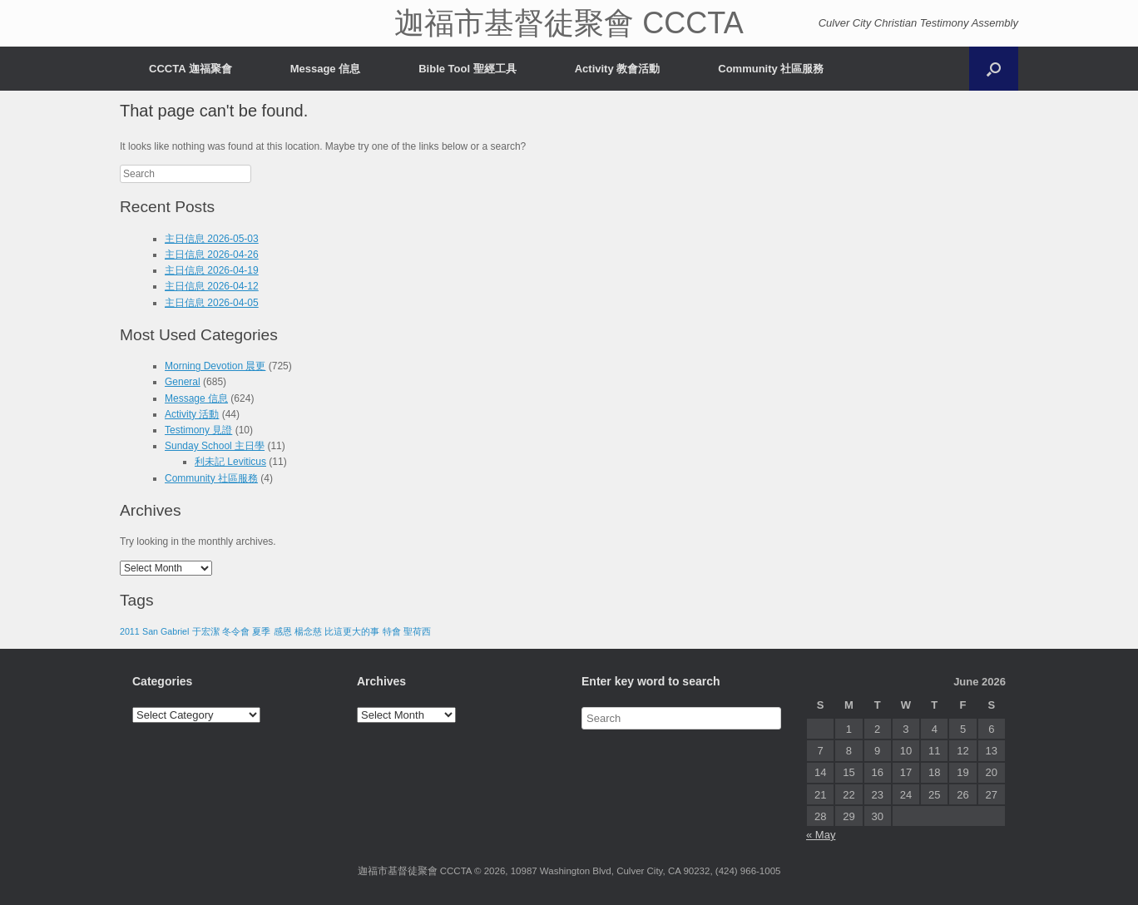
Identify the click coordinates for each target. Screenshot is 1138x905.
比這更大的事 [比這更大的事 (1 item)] (351, 631)
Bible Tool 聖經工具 (467, 68)
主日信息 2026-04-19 (212, 270)
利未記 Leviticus (230, 461)
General (182, 382)
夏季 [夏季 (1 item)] (261, 631)
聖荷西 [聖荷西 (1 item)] (417, 631)
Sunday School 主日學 (215, 446)
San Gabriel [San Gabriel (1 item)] (165, 631)
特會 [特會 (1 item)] (392, 631)
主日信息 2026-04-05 (212, 303)
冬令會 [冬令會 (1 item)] (236, 631)
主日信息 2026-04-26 (212, 254)
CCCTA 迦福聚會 (190, 68)
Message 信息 (325, 68)
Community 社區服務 (771, 68)
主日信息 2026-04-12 (212, 286)
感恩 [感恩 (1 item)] (283, 631)
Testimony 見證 (198, 430)
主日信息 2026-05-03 (212, 239)
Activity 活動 (192, 414)
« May (820, 834)
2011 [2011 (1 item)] (130, 631)
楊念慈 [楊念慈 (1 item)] (308, 631)
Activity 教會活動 (618, 68)
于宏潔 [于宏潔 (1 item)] (206, 631)
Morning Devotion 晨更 (215, 366)
